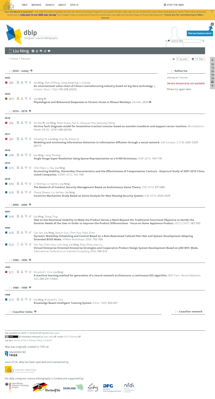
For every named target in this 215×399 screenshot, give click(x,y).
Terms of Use (20, 340)
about (62, 4)
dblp (25, 4)
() (172, 142)
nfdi (73, 4)
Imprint (48, 340)
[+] (176, 311)
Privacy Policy (35, 340)
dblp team (54, 332)
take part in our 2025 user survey (38, 14)
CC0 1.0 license (71, 336)
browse (36, 4)
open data (48, 336)
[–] (172, 70)
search (49, 4)
